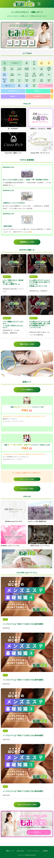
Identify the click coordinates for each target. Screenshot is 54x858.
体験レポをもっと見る (27, 344)
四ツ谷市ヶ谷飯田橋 (26, 75)
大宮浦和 (49, 63)
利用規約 (45, 851)
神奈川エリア (8, 85)
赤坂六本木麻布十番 (34, 75)
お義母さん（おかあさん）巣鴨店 (40, 128)
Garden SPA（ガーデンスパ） (40, 153)
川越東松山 (41, 63)
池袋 (34, 68)
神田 (49, 74)
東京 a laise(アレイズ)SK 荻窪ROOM (36, 521)
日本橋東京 (48, 80)
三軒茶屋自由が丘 (12, 80)
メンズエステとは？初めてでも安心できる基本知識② (23, 735)
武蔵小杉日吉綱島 (4, 80)
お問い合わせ (20, 851)
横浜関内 (19, 85)
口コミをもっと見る (27, 488)
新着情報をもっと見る (27, 242)
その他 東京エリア (15, 63)
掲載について (10, 851)
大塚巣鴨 (41, 69)
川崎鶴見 (27, 85)
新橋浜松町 (41, 80)
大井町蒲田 (34, 85)
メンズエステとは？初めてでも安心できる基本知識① (23, 791)
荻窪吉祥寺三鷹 (4, 69)
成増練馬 (27, 63)
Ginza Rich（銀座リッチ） (13, 153)
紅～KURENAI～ (13, 128)
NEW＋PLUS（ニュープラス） (41, 545)
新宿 (19, 74)
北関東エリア (38, 91)
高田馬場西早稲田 (27, 69)
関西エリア (13, 96)
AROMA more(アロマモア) (13, 521)
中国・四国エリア (38, 96)
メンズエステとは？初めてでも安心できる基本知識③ (23, 680)
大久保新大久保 (19, 69)
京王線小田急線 (12, 74)
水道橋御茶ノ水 (41, 74)
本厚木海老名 (4, 74)
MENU (39, 3)
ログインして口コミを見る (27, 479)
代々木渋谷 (19, 80)
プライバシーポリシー (33, 851)
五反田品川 (34, 80)
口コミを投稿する (27, 389)
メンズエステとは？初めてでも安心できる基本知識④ (23, 624)
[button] (51, 34)
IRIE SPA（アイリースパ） (23, 407)
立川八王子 (4, 63)
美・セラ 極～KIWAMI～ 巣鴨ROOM (19, 445)
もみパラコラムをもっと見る (27, 804)
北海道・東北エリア (13, 91)
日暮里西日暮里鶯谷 (49, 69)
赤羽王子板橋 (34, 63)
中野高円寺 (11, 69)
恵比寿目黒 (26, 80)
